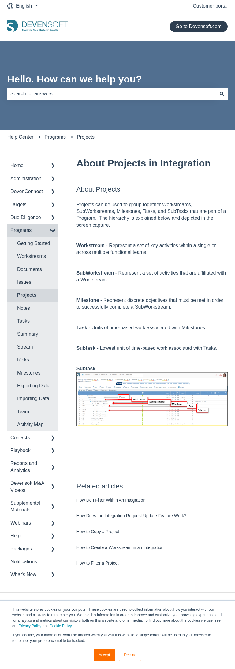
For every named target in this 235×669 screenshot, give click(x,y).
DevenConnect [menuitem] (26, 191)
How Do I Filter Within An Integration (111, 500)
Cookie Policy (61, 626)
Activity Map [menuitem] (30, 424)
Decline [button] (130, 655)
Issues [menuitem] (24, 282)
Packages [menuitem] (21, 548)
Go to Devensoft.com (199, 26)
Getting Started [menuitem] (33, 243)
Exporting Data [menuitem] (33, 385)
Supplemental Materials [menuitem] (25, 506)
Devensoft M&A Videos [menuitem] (27, 486)
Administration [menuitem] (25, 178)
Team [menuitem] (23, 411)
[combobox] (111, 94)
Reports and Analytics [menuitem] (23, 467)
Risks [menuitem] (23, 359)
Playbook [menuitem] (20, 450)
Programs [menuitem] (21, 230)
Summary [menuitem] (27, 334)
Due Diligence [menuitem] (25, 217)
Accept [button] (104, 655)
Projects (86, 137)
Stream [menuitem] (25, 346)
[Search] (222, 94)
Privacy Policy (30, 626)
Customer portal (210, 6)
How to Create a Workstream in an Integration (120, 547)
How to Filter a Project (97, 563)
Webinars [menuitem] (20, 522)
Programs (55, 137)
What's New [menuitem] (23, 574)
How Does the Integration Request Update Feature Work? (131, 515)
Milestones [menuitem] (28, 372)
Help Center (20, 137)
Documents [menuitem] (29, 269)
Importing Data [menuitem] (33, 398)
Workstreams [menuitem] (31, 256)
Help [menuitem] (15, 535)
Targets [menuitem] (18, 204)
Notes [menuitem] (23, 308)
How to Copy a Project (97, 531)
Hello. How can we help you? (74, 79)
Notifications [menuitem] (23, 561)
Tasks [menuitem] (23, 321)
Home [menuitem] (17, 165)
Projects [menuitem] (26, 295)
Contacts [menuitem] (20, 437)
